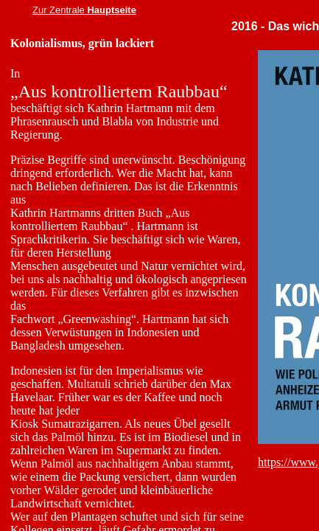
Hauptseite (111, 9)
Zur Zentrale (59, 9)
